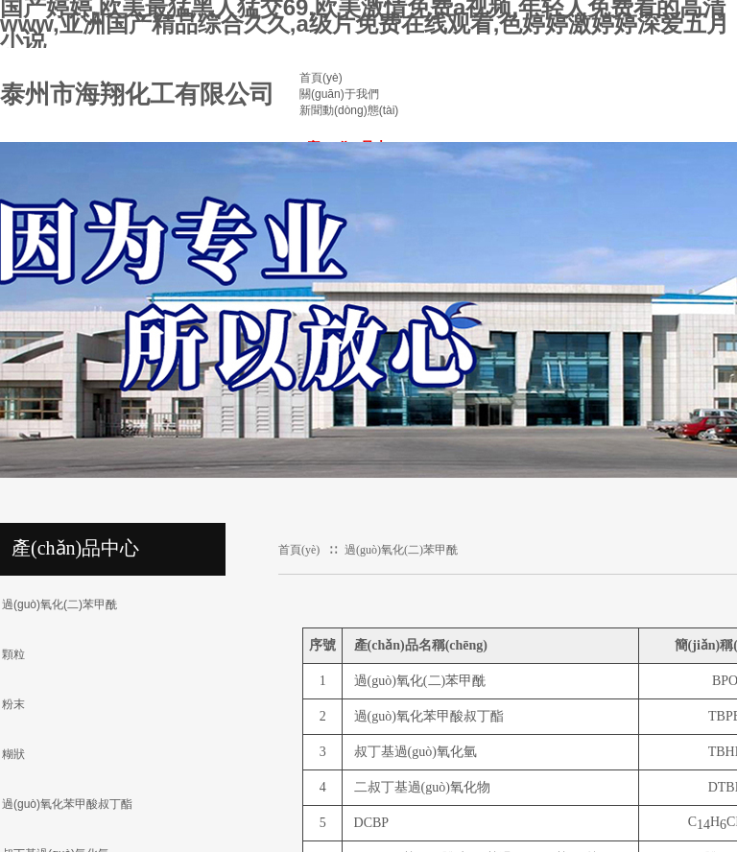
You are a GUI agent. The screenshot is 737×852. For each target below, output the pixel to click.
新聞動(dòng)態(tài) (348, 110)
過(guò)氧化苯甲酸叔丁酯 (429, 716)
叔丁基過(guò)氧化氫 (415, 752)
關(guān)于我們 (339, 94)
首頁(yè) (321, 77)
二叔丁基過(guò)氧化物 (422, 787)
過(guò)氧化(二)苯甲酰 (401, 549)
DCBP (372, 823)
